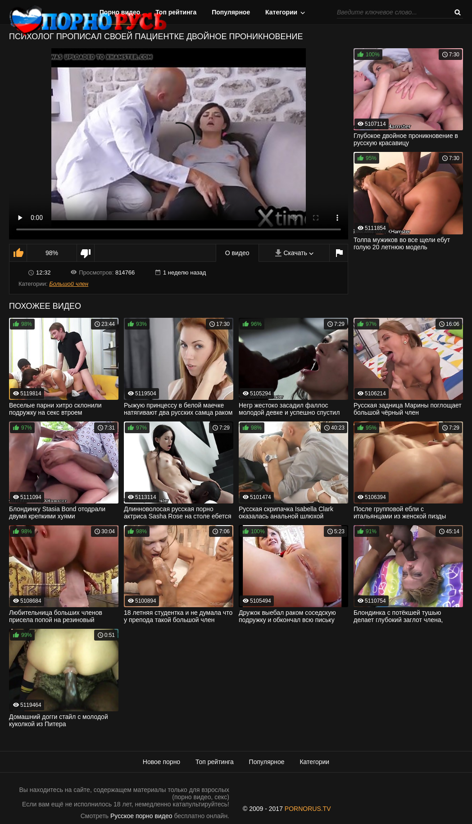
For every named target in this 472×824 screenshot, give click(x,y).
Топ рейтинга (175, 12)
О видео (237, 252)
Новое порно (161, 761)
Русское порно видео (141, 815)
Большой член (68, 283)
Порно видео (120, 12)
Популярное (231, 12)
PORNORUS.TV (308, 808)
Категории (281, 12)
